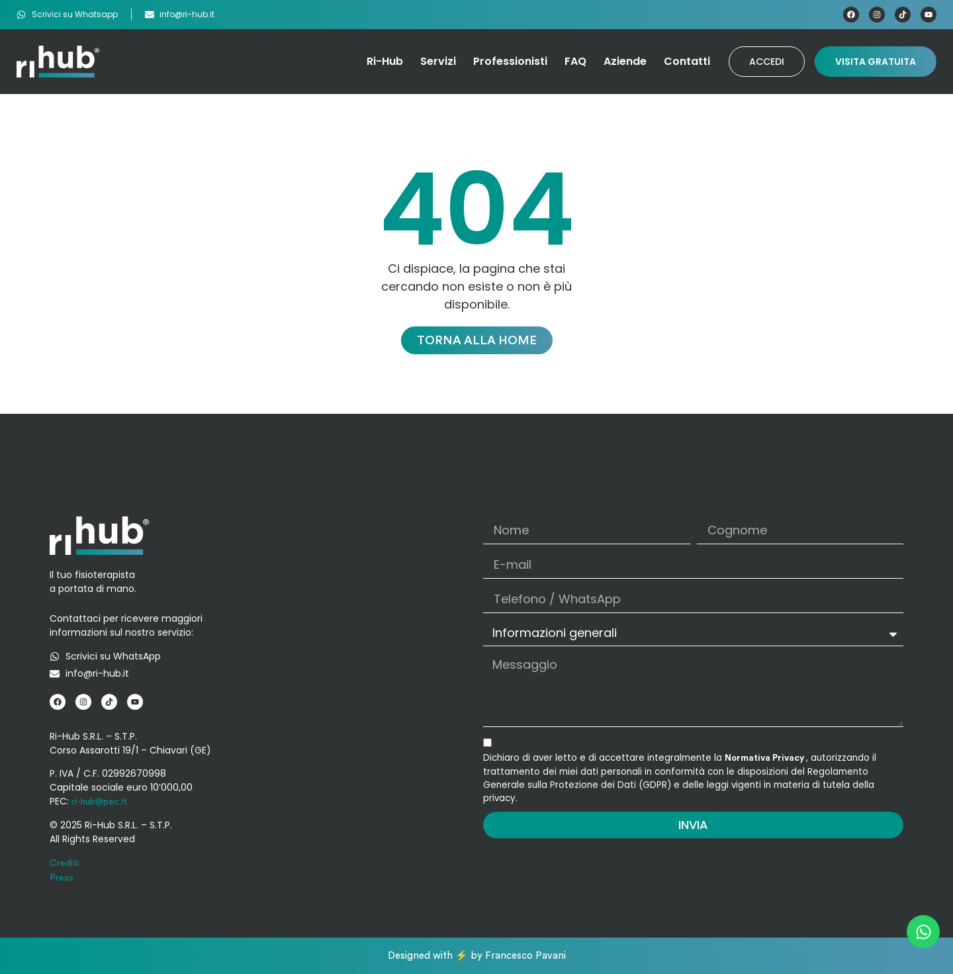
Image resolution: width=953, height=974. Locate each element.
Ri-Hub (385, 61)
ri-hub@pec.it (99, 801)
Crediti (64, 863)
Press (61, 878)
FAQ (575, 61)
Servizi (438, 61)
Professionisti (510, 61)
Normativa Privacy (765, 758)
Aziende (625, 61)
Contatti (687, 61)
